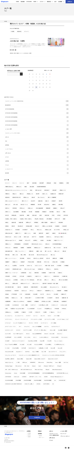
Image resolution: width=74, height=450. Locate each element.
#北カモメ (49, 294)
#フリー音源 (56, 315)
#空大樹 (30, 211)
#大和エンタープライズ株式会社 (27, 279)
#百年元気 (65, 215)
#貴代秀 (60, 200)
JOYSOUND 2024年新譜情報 (37, 113)
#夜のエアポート (35, 283)
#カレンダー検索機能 (36, 326)
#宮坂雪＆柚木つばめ (16, 269)
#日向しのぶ (7, 247)
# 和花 (17, 362)
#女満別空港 (23, 272)
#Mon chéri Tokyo (39, 369)
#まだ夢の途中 (8, 337)
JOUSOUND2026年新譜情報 (37, 121)
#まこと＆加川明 (17, 337)
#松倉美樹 (41, 236)
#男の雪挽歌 (49, 218)
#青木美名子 (46, 190)
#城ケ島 (19, 287)
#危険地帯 (59, 290)
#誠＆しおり (7, 204)
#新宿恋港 (15, 247)
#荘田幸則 (14, 208)
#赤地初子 (54, 200)
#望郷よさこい (8, 244)
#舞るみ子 (62, 208)
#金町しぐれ (44, 193)
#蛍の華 (39, 204)
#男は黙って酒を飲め (39, 218)
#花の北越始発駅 (39, 208)
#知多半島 (22, 215)
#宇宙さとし (48, 269)
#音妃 (31, 190)
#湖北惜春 (60, 222)
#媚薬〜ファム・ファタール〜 (11, 272)
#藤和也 (53, 204)
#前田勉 (7, 297)
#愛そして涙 (15, 254)
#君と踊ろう (64, 287)
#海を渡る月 (20, 226)
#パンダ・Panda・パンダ (62, 319)
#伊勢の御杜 (56, 301)
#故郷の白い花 (47, 247)
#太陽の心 (60, 272)
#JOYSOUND (8, 376)
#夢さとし (7, 283)
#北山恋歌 (35, 294)
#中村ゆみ (64, 308)
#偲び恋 (57, 297)
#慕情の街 (31, 251)
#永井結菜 (17, 229)
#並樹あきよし (8, 312)
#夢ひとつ (46, 279)
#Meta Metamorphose (57, 369)
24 (36, 87)
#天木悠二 (14, 276)
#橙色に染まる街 (8, 233)
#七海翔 (12, 31)
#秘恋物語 (37, 211)
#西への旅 (15, 204)
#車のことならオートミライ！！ (12, 200)
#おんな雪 (53, 348)
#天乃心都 (22, 276)
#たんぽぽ (22, 344)
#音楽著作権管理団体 (41, 186)
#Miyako (47, 369)
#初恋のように (14, 297)
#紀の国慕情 (16, 211)
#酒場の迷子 (61, 193)
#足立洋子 (33, 200)
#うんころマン (63, 351)
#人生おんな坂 (64, 305)
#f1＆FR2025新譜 (9, 380)
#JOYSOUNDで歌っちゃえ (62, 373)
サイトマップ (63, 433)
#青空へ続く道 (38, 190)
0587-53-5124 (8, 442)
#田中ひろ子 (57, 218)
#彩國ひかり (15, 261)
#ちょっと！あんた (58, 340)
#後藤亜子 (7, 261)
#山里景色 (14, 265)
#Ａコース (22, 183)
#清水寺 (13, 226)
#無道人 (7, 222)
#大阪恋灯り (29, 276)
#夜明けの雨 (15, 283)
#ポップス (43, 315)
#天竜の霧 (7, 276)
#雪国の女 (7, 193)
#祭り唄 (7, 215)
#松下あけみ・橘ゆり (58, 236)
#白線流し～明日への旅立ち (11, 218)
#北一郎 (42, 294)
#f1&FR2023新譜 (47, 380)
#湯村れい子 (52, 222)
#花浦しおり (30, 208)
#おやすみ (27, 351)
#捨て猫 (65, 247)
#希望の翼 (39, 261)
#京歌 (6, 308)
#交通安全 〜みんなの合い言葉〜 (17, 308)
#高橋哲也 (61, 183)
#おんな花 (60, 348)
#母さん (32, 229)
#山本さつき (29, 265)
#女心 (30, 272)
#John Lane (16, 376)
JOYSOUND (29, 1)
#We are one (41, 362)
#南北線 (7, 294)
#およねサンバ (19, 351)
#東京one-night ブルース (10, 240)
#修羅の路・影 (65, 297)
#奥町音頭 (36, 272)
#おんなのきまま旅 (9, 351)
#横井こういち (27, 233)
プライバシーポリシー (65, 436)
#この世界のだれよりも (59, 344)
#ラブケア (28, 315)
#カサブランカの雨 (27, 330)
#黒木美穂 (34, 183)
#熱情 (64, 218)
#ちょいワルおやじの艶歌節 (11, 344)
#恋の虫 (28, 258)
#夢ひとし (54, 279)
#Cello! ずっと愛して (29, 383)
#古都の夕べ (39, 290)
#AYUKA (38, 383)
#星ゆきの (47, 244)
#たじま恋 (29, 344)
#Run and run (18, 366)
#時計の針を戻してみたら (36, 244)
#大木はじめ (7, 279)
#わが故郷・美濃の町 (62, 330)
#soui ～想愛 (58, 362)
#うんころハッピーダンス (10, 355)
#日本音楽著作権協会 (56, 244)
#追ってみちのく (41, 197)
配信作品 (49, 1)
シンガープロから (37, 149)
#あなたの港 (28, 358)
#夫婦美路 (43, 272)
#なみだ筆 (42, 340)
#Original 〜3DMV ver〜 (49, 366)
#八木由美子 (49, 297)
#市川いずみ (46, 261)
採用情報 (37, 145)
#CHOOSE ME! (62, 380)
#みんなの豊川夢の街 (36, 333)
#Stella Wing (49, 362)
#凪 (21, 297)
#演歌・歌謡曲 (44, 222)
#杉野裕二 (35, 240)
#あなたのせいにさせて (53, 358)
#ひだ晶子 (7, 340)
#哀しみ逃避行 (44, 287)
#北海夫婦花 (27, 294)
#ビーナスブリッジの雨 (49, 319)
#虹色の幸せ (46, 204)
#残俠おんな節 (48, 229)
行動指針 (29, 436)
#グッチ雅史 (53, 322)
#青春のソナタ (63, 190)
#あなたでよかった (9, 362)
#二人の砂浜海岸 (30, 308)
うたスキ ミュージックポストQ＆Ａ (37, 133)
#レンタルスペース (19, 315)
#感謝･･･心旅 (39, 251)
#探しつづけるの (57, 247)
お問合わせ (69, 1)
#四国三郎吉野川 (34, 287)
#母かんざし (39, 229)
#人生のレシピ (55, 305)
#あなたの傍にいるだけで (39, 358)
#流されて (37, 226)
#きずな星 (23, 348)
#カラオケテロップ (56, 326)
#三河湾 (30, 312)
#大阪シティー (47, 276)
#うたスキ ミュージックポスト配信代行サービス (29, 355)
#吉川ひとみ (24, 290)
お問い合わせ (37, 153)
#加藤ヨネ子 (63, 294)
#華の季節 (60, 204)
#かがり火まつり (32, 348)
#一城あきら (52, 312)
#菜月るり (7, 208)
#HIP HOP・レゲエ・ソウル (35, 376)
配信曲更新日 (37, 105)
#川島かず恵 (54, 261)
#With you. (24, 362)
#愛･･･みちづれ (48, 251)
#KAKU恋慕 (22, 373)
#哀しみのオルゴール (54, 287)
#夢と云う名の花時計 (63, 279)
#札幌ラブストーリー (58, 240)
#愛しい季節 (23, 254)
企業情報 (37, 161)
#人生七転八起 (15, 305)
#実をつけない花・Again (29, 269)
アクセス (37, 165)
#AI (53, 383)
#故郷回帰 (29, 247)
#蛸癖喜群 (33, 204)
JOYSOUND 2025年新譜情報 (37, 117)
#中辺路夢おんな (48, 308)
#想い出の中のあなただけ (42, 254)
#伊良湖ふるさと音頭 (45, 301)
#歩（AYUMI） (57, 229)
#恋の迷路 (22, 258)
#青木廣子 (54, 190)
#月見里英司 (26, 244)
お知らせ (37, 137)
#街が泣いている (24, 204)
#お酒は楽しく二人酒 (43, 348)
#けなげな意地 (15, 348)
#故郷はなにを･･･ (38, 247)
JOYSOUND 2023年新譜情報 (37, 125)
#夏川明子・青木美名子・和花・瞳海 (50, 283)
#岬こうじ (7, 265)
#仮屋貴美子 (64, 301)
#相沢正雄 (47, 215)
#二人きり (39, 308)
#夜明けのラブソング (25, 283)
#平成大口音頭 (31, 261)
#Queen (34, 366)
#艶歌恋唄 (48, 208)
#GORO (46, 376)
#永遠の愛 (64, 226)
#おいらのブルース (53, 351)
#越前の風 (40, 200)
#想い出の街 (31, 254)
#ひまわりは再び (54, 337)
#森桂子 (47, 233)
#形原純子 (23, 261)
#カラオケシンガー (9, 330)
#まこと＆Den (27, 337)
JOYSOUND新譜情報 (37, 109)
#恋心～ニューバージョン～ (11, 258)
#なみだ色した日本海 (32, 340)
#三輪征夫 (23, 312)
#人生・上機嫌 (24, 305)
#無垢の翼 (13, 222)
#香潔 (67, 183)
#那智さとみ (26, 197)
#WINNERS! (32, 362)
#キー (20, 326)
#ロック (59, 312)
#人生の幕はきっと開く (44, 305)
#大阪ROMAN (56, 276)
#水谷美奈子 (25, 229)
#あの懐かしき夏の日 (9, 358)
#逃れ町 (33, 197)
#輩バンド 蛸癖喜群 (52, 197)
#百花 (53, 215)
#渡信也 (7, 226)
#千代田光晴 (14, 294)
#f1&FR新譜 (18, 380)
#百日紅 (59, 215)
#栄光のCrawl (8, 236)
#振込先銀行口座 (8, 251)
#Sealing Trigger (8, 366)
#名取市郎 (16, 290)
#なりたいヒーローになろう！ (18, 340)
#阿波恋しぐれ (30, 193)
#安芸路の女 (40, 269)
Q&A (55, 1)
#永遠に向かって (8, 229)
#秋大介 (58, 211)
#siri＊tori (66, 362)
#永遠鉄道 (57, 226)
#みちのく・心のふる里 (49, 333)
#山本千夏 (22, 265)
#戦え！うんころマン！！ (20, 251)
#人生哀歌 (7, 305)
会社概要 (60, 1)
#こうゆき (7, 348)
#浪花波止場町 (29, 226)
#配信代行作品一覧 (16, 197)
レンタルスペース (37, 169)
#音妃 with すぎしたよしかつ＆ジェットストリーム (16, 190)
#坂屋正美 (26, 287)
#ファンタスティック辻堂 (36, 319)
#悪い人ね (53, 254)
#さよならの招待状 (38, 344)
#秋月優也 (51, 211)
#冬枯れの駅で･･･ (28, 297)
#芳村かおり (22, 208)
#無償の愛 (21, 222)
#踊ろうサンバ (25, 200)
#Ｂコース (14, 183)
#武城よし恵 (65, 229)
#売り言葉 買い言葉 (9, 287)
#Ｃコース (26, 31)
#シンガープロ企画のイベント (19, 322)
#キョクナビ (26, 326)
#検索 (34, 233)
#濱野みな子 (28, 222)
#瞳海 (28, 215)
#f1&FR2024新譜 (37, 380)
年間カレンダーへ (48, 70)
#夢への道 (39, 279)
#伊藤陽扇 (36, 301)
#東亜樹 (20, 240)
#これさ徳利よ (48, 344)
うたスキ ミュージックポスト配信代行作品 (37, 101)
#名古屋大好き (8, 290)
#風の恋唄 (32, 186)
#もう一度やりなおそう (18, 333)
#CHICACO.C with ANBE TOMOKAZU (13, 383)
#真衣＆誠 (34, 215)
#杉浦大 (42, 240)
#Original (59, 366)
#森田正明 (41, 233)
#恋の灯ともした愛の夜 (38, 258)
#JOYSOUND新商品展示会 (48, 373)
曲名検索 (22, 1)
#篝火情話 (23, 211)
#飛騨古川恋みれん (9, 186)
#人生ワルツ (33, 305)
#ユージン (35, 315)
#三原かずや (37, 312)
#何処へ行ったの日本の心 (18, 301)
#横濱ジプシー (18, 233)
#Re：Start (26, 366)
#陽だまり (22, 193)
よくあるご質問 (37, 129)
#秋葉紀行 (44, 211)
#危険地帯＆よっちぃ (49, 290)
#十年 (21, 294)
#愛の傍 (64, 251)
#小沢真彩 (59, 265)
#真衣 (40, 215)
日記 (37, 141)
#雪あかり (14, 193)
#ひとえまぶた (64, 337)
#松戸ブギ (34, 236)
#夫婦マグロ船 (52, 272)
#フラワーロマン (8, 319)
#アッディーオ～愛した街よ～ (40, 330)
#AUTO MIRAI (46, 383)
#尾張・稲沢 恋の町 (49, 265)
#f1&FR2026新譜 (27, 380)
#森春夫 (53, 233)
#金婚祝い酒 (52, 193)
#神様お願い (14, 215)
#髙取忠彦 (49, 183)
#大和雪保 (15, 279)
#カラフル (46, 326)
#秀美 (64, 211)
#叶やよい (32, 290)
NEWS (34, 1)
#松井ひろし (49, 236)
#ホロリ (49, 315)
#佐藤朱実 (29, 301)
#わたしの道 (52, 330)
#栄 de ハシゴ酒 (17, 236)
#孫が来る (56, 269)
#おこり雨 (43, 351)
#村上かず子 (27, 240)
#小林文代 (7, 269)
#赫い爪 (47, 200)
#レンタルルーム (8, 315)
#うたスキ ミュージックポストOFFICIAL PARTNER (53, 355)
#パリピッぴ (7, 322)
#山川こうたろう (38, 265)
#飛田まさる (18, 186)
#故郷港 (22, 247)
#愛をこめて (57, 251)
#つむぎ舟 (49, 340)
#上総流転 (16, 312)
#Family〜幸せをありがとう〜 (56, 376)
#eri (55, 380)
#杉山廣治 (49, 240)
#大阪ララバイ (38, 276)
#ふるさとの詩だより (43, 337)
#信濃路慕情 (7, 301)
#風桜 (25, 186)
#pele (39, 366)
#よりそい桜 (7, 333)
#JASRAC (24, 376)
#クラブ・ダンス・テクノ (10, 326)
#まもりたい (59, 333)
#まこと (35, 337)
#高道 (55, 183)
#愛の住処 (7, 254)
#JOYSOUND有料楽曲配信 (33, 373)
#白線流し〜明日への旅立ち (26, 218)
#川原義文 (62, 261)
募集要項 (40, 435)
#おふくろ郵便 (35, 351)
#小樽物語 (66, 265)
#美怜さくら (7, 211)
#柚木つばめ (26, 236)
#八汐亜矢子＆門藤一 (39, 297)
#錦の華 (37, 193)
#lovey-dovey (8, 373)
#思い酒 (48, 258)
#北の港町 (56, 294)
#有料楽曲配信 (17, 244)
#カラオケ (18, 330)
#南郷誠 (65, 290)
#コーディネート (44, 322)
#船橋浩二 (55, 208)
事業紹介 (40, 431)
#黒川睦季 (41, 183)
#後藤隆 (61, 258)
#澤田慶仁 (36, 222)
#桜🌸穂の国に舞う (62, 233)
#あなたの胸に (20, 358)
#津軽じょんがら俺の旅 (47, 226)
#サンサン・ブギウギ (33, 322)
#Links (15, 373)
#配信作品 (19, 31)
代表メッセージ (41, 437)
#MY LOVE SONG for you (11, 369)
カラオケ (42, 1)
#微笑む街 (54, 258)
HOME (17, 1)
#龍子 (28, 183)
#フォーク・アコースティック (21, 319)
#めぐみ (27, 333)
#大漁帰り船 (64, 276)
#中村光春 (57, 308)
